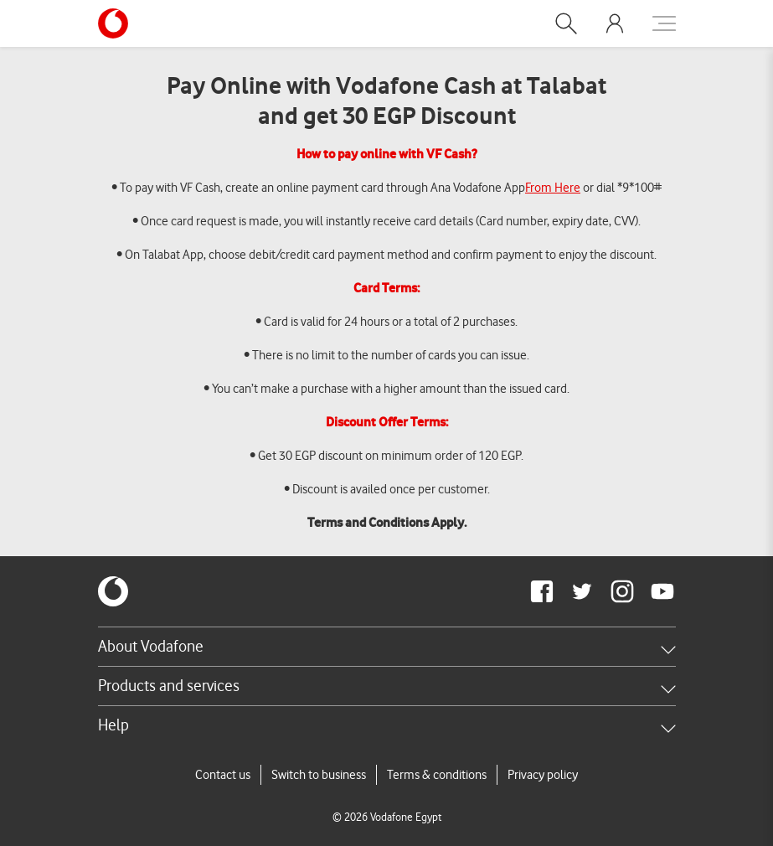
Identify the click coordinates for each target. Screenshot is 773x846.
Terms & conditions (437, 774)
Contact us (222, 774)
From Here (552, 187)
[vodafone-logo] (113, 591)
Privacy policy (543, 774)
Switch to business (318, 774)
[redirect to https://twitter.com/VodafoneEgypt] (582, 591)
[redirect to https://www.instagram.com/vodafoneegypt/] (622, 591)
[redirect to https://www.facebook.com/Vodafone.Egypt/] (541, 591)
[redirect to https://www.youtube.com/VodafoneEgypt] (662, 591)
